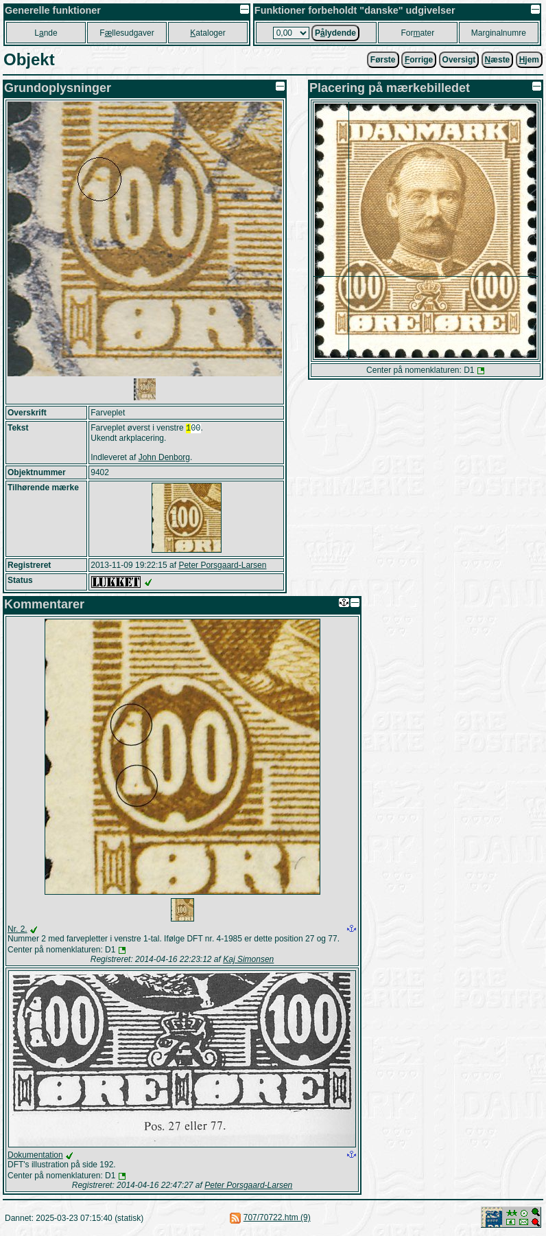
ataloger (207, 33)
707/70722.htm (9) (277, 1219)
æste (497, 60)
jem (529, 60)
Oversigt (459, 60)
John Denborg (164, 459)
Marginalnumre (498, 33)
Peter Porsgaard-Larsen (222, 566)
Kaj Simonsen (248, 960)
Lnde (45, 33)
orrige (419, 60)
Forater (418, 33)
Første (383, 60)
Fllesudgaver (126, 33)
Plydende (335, 33)
